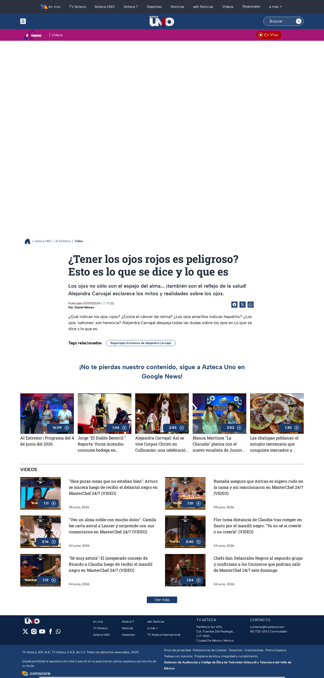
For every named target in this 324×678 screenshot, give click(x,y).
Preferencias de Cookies (210, 650)
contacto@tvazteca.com (267, 627)
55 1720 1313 (258, 631)
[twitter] (25, 633)
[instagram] (34, 633)
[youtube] (42, 633)
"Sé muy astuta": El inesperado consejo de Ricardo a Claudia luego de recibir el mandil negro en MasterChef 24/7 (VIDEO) (110, 564)
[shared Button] (251, 305)
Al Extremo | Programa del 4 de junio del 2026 (47, 441)
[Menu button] (40, 21)
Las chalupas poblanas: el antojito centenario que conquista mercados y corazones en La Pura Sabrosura (274, 444)
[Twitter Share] (242, 305)
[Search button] (298, 21)
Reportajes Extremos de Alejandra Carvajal (141, 343)
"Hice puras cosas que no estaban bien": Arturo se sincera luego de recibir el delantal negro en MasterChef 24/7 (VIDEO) (113, 487)
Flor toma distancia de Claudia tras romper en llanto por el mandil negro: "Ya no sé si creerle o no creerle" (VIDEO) (258, 525)
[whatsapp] (58, 632)
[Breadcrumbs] (29, 241)
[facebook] (50, 633)
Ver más (162, 599)
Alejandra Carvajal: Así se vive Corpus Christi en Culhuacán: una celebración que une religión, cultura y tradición (161, 444)
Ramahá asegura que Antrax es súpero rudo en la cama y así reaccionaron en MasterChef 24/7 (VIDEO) (258, 487)
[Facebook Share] (234, 305)
